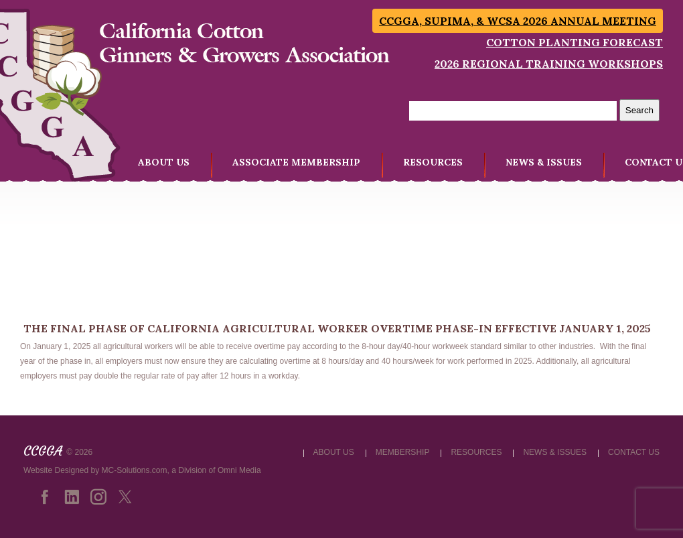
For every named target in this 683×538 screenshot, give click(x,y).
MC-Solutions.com (134, 470)
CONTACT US (634, 452)
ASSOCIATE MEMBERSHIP (296, 162)
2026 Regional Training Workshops (549, 63)
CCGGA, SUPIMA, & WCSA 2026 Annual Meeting (517, 20)
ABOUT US (163, 162)
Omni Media (239, 470)
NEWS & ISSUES (544, 162)
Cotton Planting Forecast (574, 42)
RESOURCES (433, 162)
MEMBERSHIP (403, 452)
